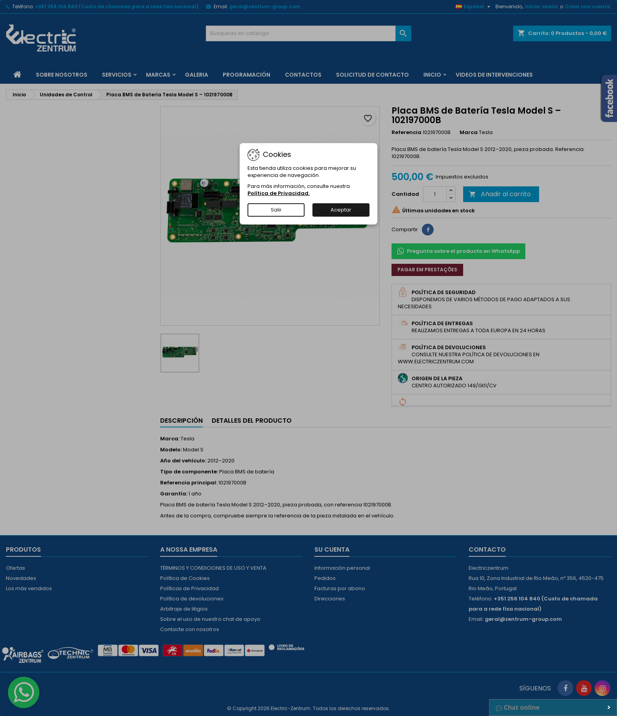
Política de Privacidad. (279, 193)
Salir (276, 210)
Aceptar (341, 210)
